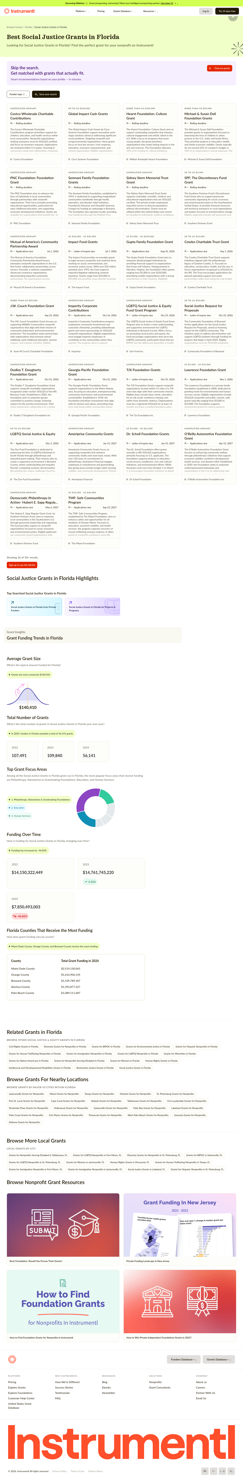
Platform (82, 11)
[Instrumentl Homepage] (19, 11)
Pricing (100, 11)
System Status (95, 1471)
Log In (206, 11)
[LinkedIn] (231, 1471)
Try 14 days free (227, 11)
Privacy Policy (59, 1471)
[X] (213, 1471)
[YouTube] (222, 1471)
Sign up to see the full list (22, 564)
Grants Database (123, 11)
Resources (150, 11)
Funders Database (183, 1359)
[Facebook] (205, 1471)
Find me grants (219, 68)
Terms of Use (77, 1471)
